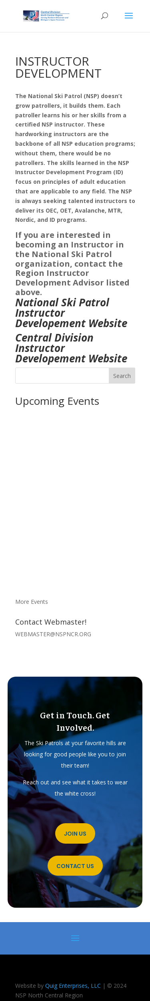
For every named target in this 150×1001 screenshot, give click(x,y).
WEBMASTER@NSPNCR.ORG (53, 634)
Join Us (75, 833)
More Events (31, 601)
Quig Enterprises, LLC (73, 985)
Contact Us (75, 866)
